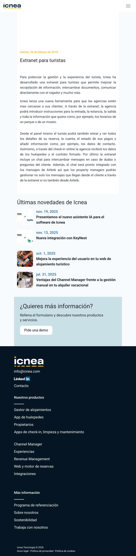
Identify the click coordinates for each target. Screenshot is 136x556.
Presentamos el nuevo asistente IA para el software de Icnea (70, 220)
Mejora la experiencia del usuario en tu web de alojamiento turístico (73, 261)
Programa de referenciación (36, 505)
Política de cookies (65, 551)
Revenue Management (32, 459)
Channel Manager (28, 444)
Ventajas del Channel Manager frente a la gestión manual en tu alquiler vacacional (76, 282)
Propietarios (23, 425)
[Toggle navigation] (128, 6)
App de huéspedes (29, 417)
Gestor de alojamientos (32, 410)
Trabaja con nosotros (31, 527)
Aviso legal (23, 551)
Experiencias (24, 452)
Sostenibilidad (25, 520)
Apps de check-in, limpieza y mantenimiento (49, 432)
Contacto (21, 386)
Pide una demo (36, 330)
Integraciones (25, 474)
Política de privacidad (41, 551)
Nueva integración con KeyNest (61, 238)
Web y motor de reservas (34, 466)
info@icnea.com (27, 371)
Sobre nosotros (26, 513)
